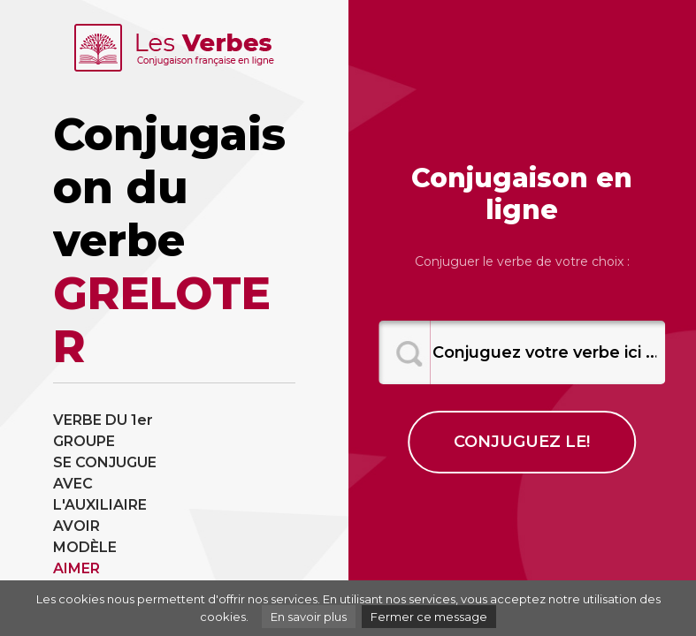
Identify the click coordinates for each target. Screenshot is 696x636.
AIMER (76, 568)
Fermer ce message (429, 617)
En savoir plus (309, 617)
